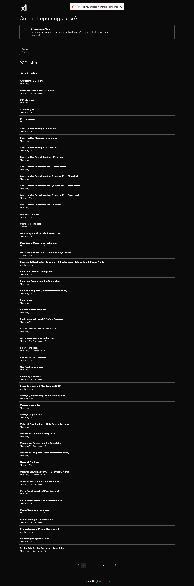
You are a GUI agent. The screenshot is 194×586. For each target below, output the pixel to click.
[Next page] (115, 565)
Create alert (37, 35)
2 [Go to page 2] (90, 565)
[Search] (37, 52)
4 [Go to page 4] (103, 565)
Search (25, 49)
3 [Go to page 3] (96, 565)
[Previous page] (78, 565)
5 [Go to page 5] (110, 565)
